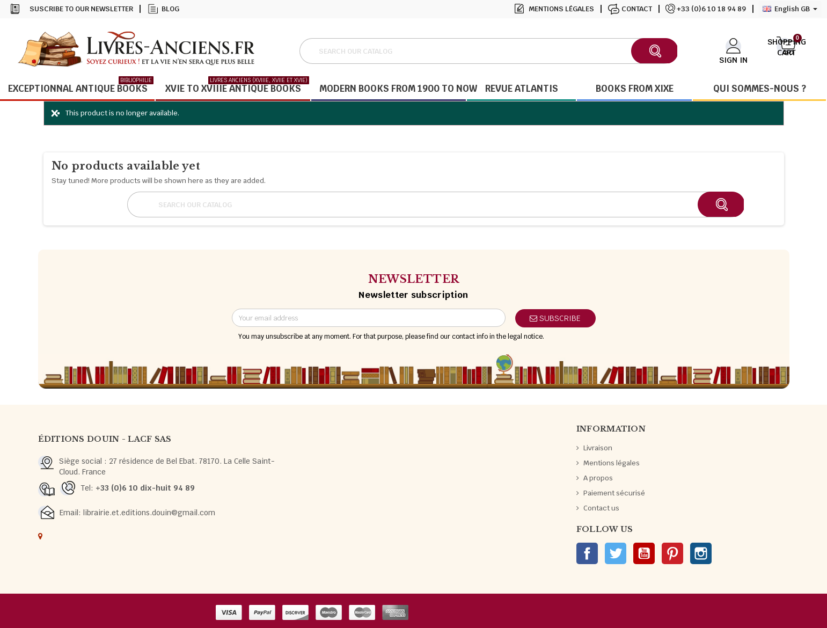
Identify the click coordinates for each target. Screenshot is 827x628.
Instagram (701, 553)
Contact (636, 8)
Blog (170, 8)
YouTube (644, 553)
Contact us (601, 508)
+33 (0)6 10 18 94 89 (711, 8)
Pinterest (672, 553)
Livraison (597, 447)
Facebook (587, 553)
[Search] (488, 51)
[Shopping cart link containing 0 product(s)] (786, 49)
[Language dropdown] (790, 9)
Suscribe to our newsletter (81, 8)
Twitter (615, 553)
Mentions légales (561, 8)
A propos (598, 478)
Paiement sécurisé (614, 493)
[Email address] (369, 318)
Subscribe (555, 318)
